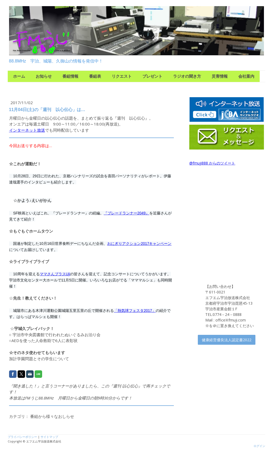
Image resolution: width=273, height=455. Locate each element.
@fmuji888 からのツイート (212, 163)
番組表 (95, 76)
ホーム (19, 76)
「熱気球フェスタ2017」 (135, 310)
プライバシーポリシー (22, 437)
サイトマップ (49, 437)
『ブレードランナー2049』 (126, 213)
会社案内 (246, 76)
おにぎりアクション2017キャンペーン (139, 243)
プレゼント (152, 76)
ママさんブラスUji (55, 274)
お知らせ (44, 76)
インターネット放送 (27, 130)
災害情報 (220, 76)
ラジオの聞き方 (187, 76)
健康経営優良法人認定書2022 (226, 339)
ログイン (259, 446)
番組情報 (70, 76)
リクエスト (122, 76)
